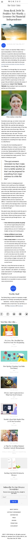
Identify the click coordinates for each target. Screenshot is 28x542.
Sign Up (14, 501)
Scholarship (14, 526)
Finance (18, 5)
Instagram (12, 306)
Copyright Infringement (14, 512)
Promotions (14, 523)
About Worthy (14, 509)
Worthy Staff (12, 44)
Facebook (20, 306)
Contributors (14, 515)
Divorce (13, 5)
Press (14, 517)
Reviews (14, 520)
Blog (9, 5)
